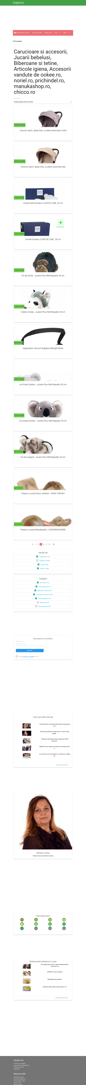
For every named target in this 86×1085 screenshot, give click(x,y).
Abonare (30, 650)
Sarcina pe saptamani (20, 1079)
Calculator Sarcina (19, 1077)
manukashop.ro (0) (44, 556)
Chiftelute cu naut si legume (54, 972)
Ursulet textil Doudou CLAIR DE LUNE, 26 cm (43, 203)
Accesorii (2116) (44, 582)
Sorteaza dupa (17, 98)
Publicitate (17, 1069)
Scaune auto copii (37, 32)
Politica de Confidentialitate (21, 1065)
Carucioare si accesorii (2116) (44, 594)
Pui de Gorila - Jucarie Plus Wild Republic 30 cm (43, 275)
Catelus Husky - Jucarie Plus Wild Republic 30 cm (43, 312)
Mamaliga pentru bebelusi (55, 979)
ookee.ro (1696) (44, 568)
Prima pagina (17, 41)
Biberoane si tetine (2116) (44, 590)
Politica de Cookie (19, 1067)
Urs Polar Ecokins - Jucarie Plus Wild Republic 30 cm (43, 384)
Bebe (67, 33)
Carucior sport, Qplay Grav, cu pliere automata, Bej (43, 167)
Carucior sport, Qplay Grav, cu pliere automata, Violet (43, 130)
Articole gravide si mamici (22, 32)
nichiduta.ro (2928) (44, 560)
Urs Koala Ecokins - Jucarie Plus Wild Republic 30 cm (43, 421)
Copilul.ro (18, 2)
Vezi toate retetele (61, 998)
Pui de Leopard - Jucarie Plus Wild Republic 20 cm (43, 457)
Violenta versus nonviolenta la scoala (43, 856)
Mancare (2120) (44, 602)
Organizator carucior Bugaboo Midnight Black (43, 348)
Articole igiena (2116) (44, 586)
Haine (28, 38)
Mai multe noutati (62, 765)
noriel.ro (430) (44, 564)
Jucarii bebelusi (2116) (44, 598)
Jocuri (57, 33)
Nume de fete (17, 1082)
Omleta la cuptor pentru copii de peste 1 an (54, 987)
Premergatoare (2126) (44, 606)
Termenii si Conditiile (19, 1063)
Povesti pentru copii (19, 1081)
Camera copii (48, 32)
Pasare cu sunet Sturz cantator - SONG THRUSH (43, 493)
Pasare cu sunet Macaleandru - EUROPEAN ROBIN (42, 529)
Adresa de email (19, 641)
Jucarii (18, 38)
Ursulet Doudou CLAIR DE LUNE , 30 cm (43, 239)
